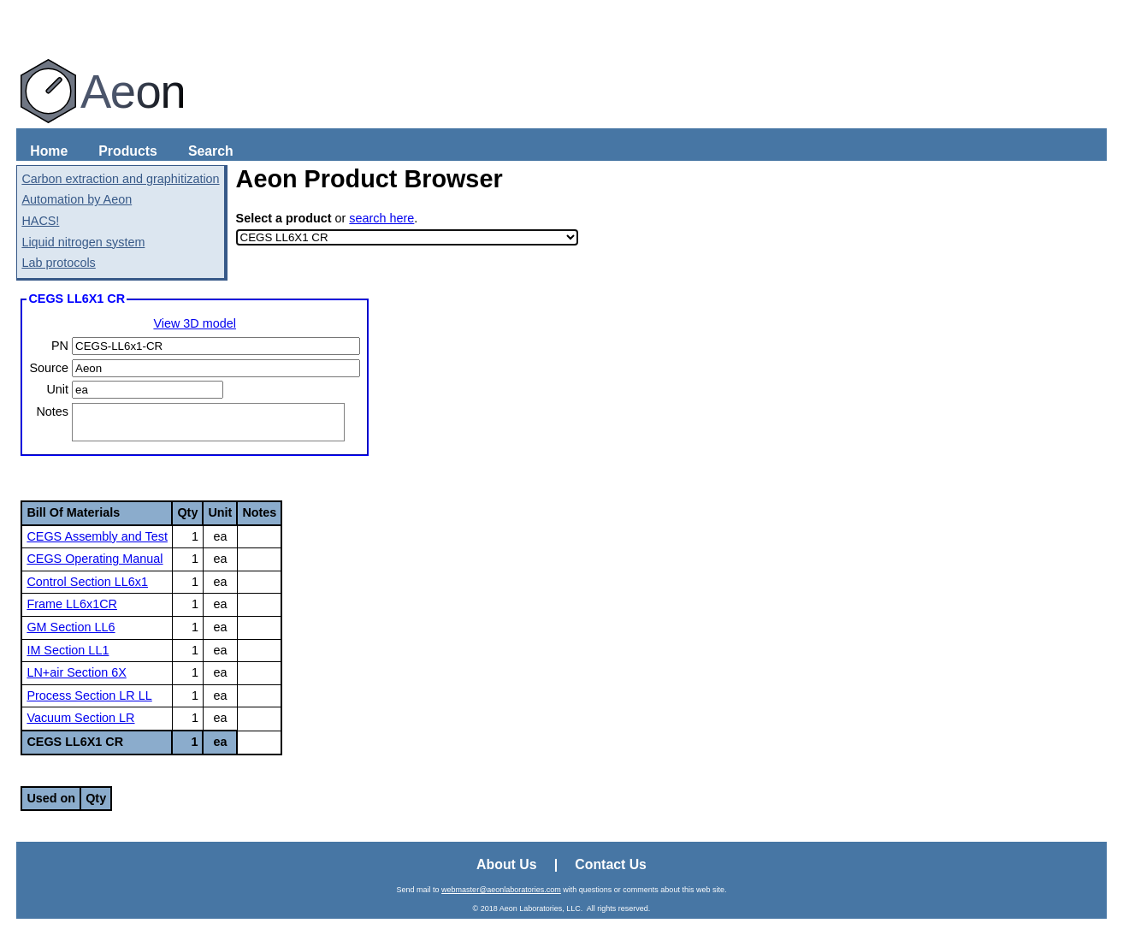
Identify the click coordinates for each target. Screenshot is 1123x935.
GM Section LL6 (71, 627)
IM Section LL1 (68, 650)
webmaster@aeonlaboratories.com (501, 889)
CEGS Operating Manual (95, 558)
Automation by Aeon (76, 199)
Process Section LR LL (89, 695)
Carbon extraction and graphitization (120, 179)
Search (210, 151)
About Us (506, 864)
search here (381, 218)
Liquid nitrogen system (83, 242)
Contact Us (611, 864)
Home (49, 151)
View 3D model (194, 323)
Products (127, 151)
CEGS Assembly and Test (97, 536)
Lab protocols (58, 262)
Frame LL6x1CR (72, 604)
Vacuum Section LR (80, 718)
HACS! (40, 221)
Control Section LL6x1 (87, 582)
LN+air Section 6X (76, 672)
